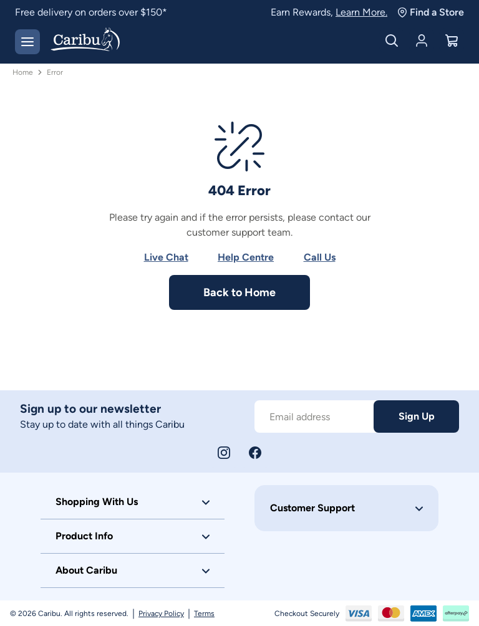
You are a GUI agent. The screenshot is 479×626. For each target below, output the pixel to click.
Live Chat (166, 257)
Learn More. (361, 12)
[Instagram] (224, 453)
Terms (204, 613)
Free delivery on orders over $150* (91, 12)
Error (55, 72)
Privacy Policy (161, 613)
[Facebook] (255, 453)
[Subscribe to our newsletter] (314, 416)
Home (22, 72)
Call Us (320, 257)
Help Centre (246, 257)
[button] (133, 502)
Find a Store (430, 12)
